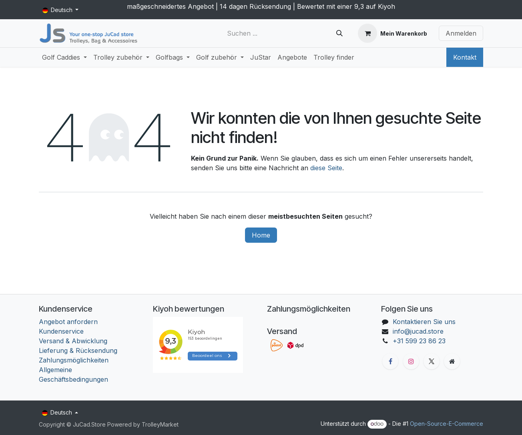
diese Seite (326, 168)
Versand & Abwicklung (73, 341)
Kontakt (464, 57)
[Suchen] (339, 33)
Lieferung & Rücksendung (78, 350)
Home (261, 235)
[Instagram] (411, 361)
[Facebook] (390, 361)
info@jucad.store (418, 331)
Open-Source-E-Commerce (446, 423)
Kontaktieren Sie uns (424, 322)
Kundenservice (61, 331)
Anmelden (461, 33)
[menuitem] (64, 57)
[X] (432, 361)
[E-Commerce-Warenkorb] (392, 33)
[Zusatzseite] (452, 361)
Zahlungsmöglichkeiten (73, 360)
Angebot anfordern (68, 322)
